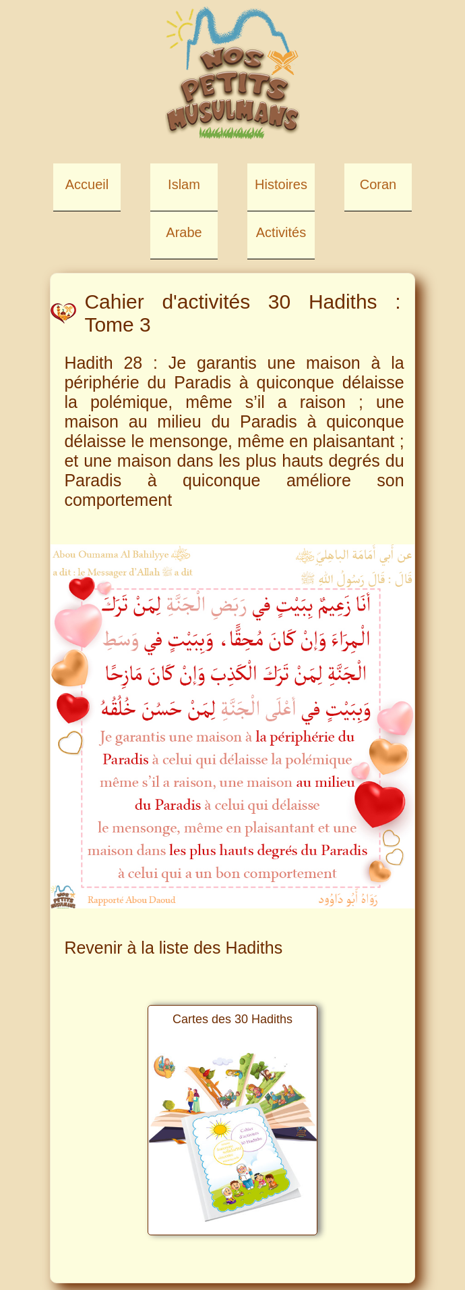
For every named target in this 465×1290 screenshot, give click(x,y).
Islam (184, 184)
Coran (378, 184)
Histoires (281, 184)
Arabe (184, 232)
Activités (281, 232)
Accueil (86, 184)
